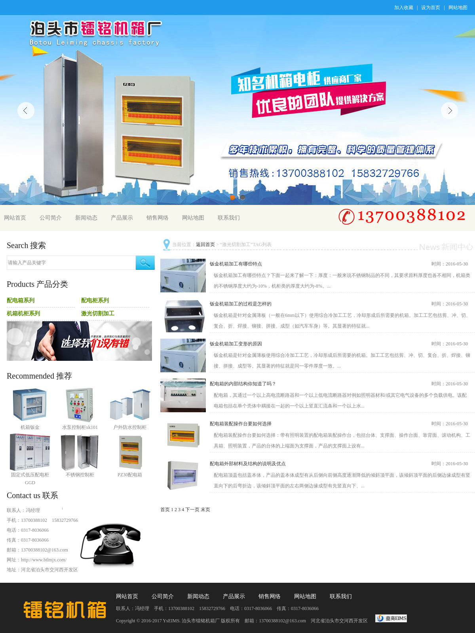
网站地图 (457, 7)
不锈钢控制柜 (80, 475)
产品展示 (122, 218)
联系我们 (229, 218)
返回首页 (205, 244)
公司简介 (51, 218)
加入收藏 (403, 7)
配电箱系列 (20, 300)
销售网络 (157, 218)
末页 (205, 509)
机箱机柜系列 (23, 313)
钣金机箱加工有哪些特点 (236, 264)
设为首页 (430, 7)
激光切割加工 (97, 313)
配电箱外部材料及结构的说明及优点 (248, 463)
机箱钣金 (30, 427)
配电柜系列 (95, 300)
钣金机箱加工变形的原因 (236, 344)
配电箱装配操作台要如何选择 (241, 423)
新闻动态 (86, 218)
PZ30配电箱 (130, 475)
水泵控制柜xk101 (80, 427)
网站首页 (15, 218)
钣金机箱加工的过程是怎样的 (241, 304)
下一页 (192, 509)
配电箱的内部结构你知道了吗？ (243, 384)
